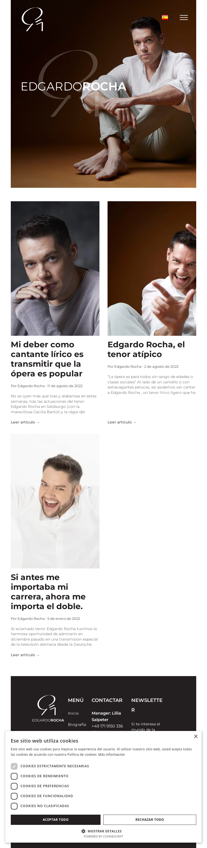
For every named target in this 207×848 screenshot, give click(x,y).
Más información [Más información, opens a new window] (111, 754)
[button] (103, 830)
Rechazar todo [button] (149, 819)
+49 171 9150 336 (107, 726)
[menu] (184, 17)
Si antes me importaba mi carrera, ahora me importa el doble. (48, 592)
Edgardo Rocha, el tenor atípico (146, 349)
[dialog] (103, 787)
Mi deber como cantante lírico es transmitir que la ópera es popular (47, 359)
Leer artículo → (25, 422)
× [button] (196, 737)
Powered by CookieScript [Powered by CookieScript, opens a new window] (103, 836)
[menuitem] (87, 713)
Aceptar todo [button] (55, 819)
